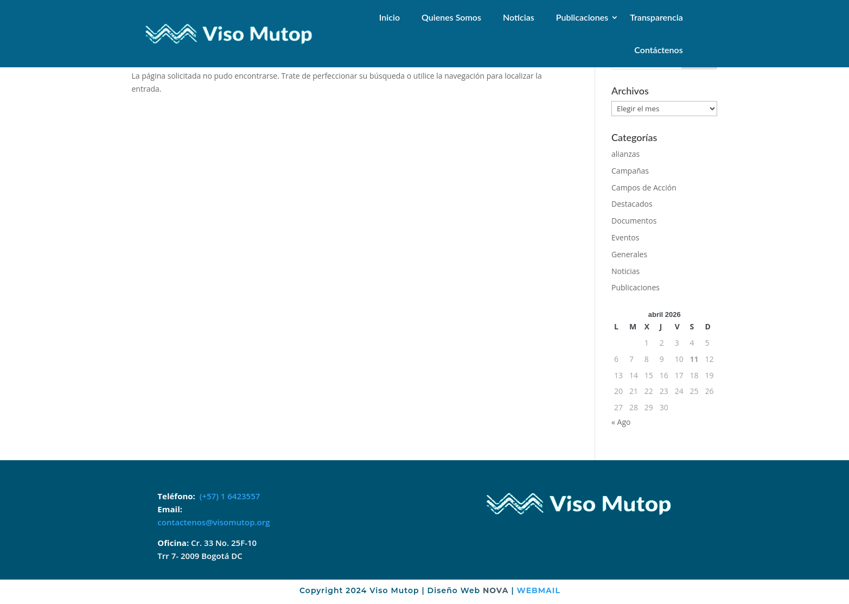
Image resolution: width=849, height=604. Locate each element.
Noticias (518, 17)
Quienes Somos (451, 17)
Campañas (630, 171)
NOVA (495, 590)
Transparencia (656, 17)
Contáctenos (658, 49)
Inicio (389, 17)
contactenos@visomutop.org (213, 522)
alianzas (625, 154)
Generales (629, 254)
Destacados (632, 204)
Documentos (633, 220)
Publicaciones (582, 17)
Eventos (625, 237)
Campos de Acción (643, 187)
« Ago (620, 422)
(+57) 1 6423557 (230, 496)
